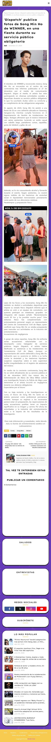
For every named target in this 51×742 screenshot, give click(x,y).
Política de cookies (34, 735)
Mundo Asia (31, 739)
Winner (17, 13)
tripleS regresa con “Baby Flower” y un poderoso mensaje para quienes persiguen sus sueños (29, 702)
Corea (12, 431)
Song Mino (20, 431)
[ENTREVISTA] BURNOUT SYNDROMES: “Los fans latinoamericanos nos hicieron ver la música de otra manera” (30, 719)
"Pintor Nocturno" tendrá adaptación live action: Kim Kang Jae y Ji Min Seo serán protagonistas (30, 641)
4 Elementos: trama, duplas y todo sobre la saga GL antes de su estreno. (30, 658)
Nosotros (13, 733)
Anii (5, 46)
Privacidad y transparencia (39, 733)
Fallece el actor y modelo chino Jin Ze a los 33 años (29, 667)
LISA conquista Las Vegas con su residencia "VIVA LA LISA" (28, 684)
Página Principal (9, 13)
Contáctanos (23, 733)
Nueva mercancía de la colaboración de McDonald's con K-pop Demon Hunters (30, 676)
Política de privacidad (19, 735)
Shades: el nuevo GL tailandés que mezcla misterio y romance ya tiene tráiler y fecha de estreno (29, 693)
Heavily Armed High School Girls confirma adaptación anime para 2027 (28, 710)
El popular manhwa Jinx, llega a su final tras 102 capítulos (29, 649)
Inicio (5, 733)
